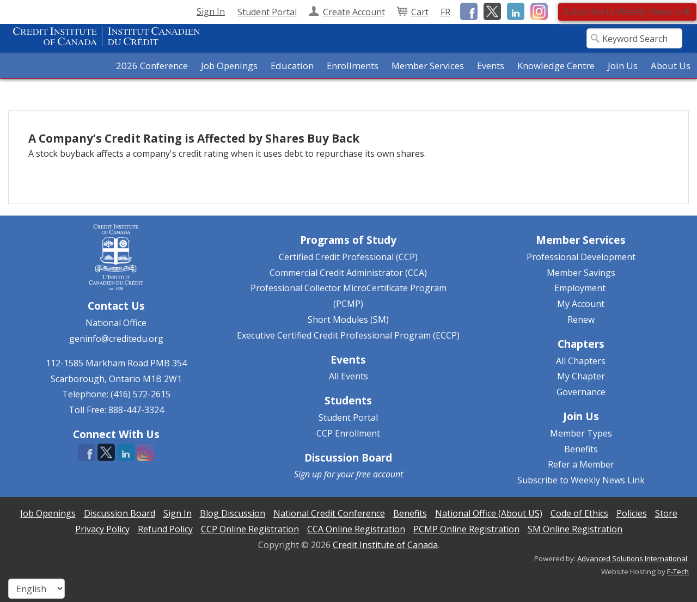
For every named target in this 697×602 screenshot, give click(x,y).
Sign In (211, 11)
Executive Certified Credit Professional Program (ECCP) (348, 335)
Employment (580, 288)
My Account (580, 304)
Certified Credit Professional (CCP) (348, 257)
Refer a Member (581, 464)
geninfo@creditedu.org (116, 339)
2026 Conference (152, 65)
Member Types (581, 433)
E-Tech (678, 571)
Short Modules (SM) (348, 319)
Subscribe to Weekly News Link (627, 11)
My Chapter (581, 376)
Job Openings (229, 65)
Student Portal (348, 417)
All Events (348, 376)
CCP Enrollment (348, 433)
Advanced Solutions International (632, 558)
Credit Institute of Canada (385, 545)
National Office (115, 323)
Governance (581, 392)
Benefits (581, 449)
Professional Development (581, 257)
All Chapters (581, 361)
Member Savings (581, 273)
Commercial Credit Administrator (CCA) (348, 273)
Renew (581, 319)
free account (379, 474)
